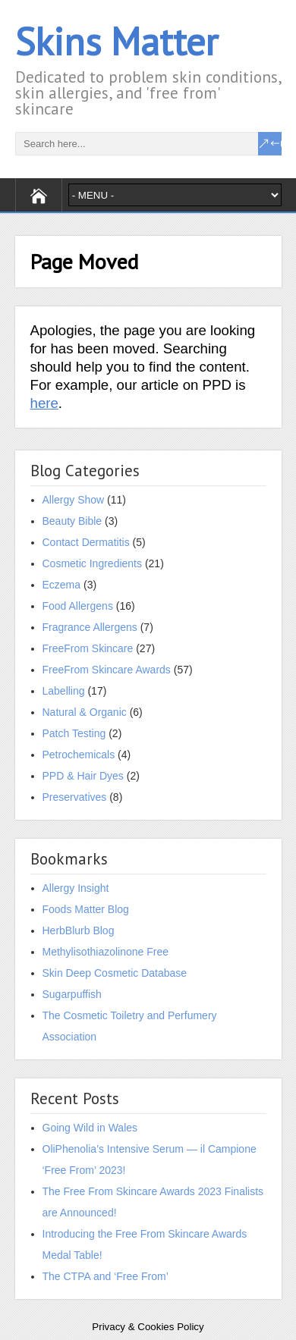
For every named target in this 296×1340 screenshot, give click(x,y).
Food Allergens (78, 606)
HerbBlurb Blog (79, 930)
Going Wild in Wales (90, 1128)
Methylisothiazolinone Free (106, 952)
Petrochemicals (79, 754)
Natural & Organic (85, 712)
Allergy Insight (76, 888)
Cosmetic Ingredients (93, 563)
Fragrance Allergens (90, 627)
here (44, 403)
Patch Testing (74, 733)
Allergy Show (74, 500)
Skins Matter (116, 41)
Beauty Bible (72, 521)
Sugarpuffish (72, 994)
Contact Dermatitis (86, 542)
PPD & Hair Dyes (83, 776)
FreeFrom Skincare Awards (107, 670)
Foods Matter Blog (86, 909)
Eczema (62, 585)
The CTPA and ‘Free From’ (105, 1276)
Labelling (64, 691)
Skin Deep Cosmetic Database (115, 973)
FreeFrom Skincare (88, 648)
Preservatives (75, 797)
